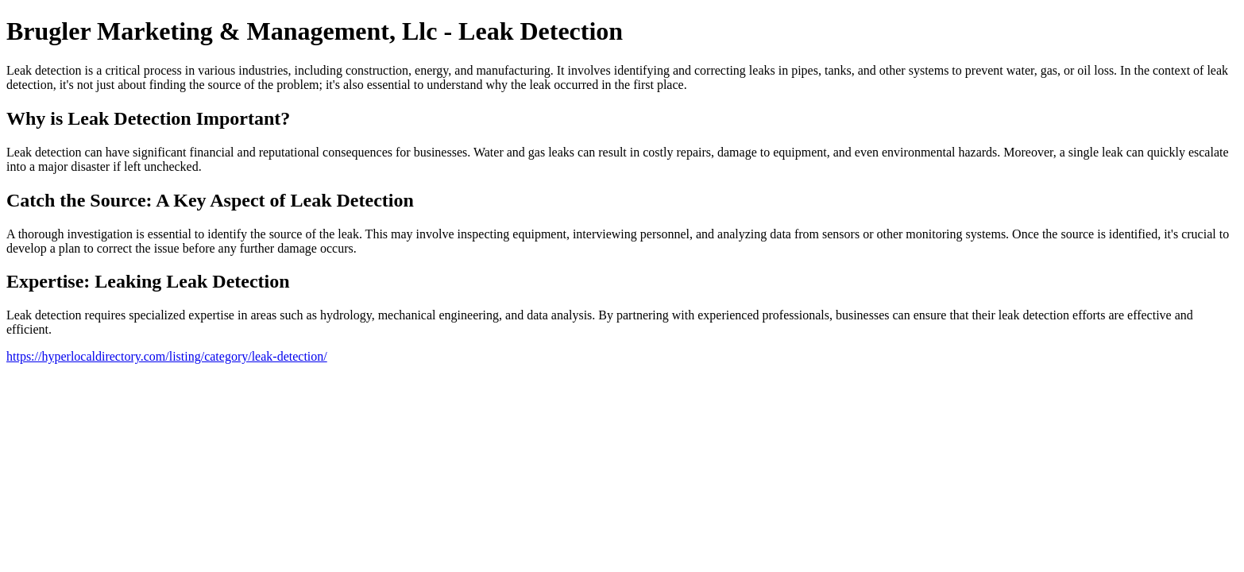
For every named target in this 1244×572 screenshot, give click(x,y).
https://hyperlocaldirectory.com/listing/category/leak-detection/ (166, 356)
